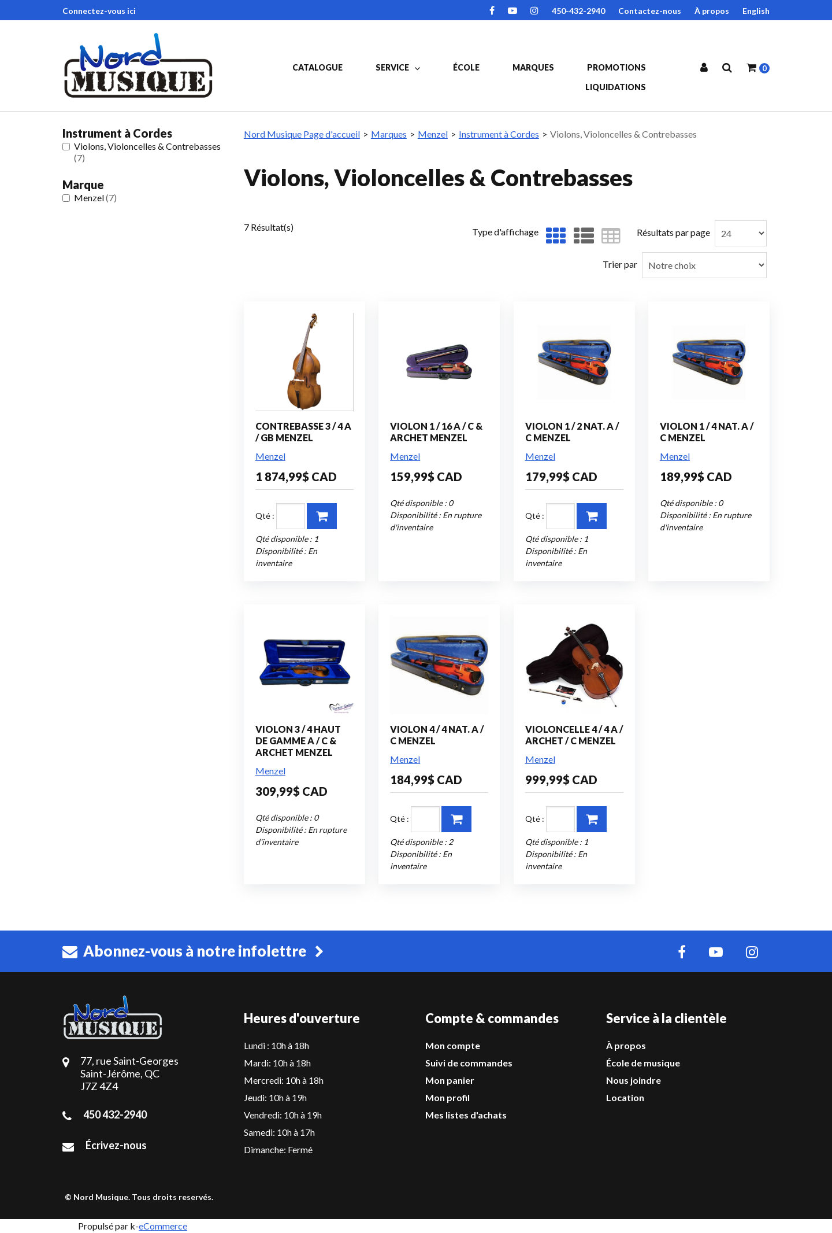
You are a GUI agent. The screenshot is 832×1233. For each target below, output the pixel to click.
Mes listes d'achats (466, 1114)
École (466, 67)
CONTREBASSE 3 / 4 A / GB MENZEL (303, 431)
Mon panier (449, 1080)
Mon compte (452, 1045)
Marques (533, 67)
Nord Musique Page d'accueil (302, 133)
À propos (711, 11)
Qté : (264, 515)
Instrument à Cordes (499, 133)
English (756, 11)
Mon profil (447, 1097)
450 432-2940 (115, 1114)
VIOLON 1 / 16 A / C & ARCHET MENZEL (436, 431)
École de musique (643, 1062)
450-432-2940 (578, 11)
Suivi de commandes (468, 1062)
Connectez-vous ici (99, 11)
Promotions (616, 67)
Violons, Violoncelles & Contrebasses (141, 152)
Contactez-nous (649, 11)
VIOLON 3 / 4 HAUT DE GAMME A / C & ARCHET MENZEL (298, 740)
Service (398, 67)
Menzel (89, 197)
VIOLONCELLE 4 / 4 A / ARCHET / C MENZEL (574, 734)
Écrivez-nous (116, 1145)
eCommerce (163, 1225)
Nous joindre (633, 1080)
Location (625, 1097)
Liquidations (615, 87)
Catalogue (317, 67)
